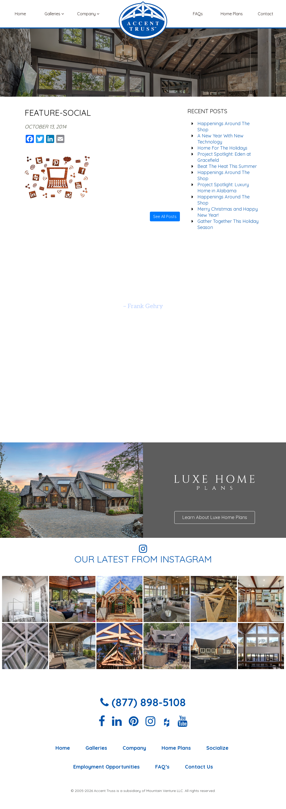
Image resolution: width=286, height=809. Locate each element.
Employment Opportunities (106, 767)
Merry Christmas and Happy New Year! (227, 212)
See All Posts (165, 216)
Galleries (54, 13)
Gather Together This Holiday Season (228, 224)
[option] (143, 293)
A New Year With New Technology (220, 139)
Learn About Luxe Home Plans (214, 517)
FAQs (198, 13)
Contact (265, 13)
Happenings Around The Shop (223, 127)
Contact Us (199, 767)
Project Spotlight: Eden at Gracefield (224, 157)
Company (88, 13)
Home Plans (232, 13)
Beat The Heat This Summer (227, 166)
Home (20, 13)
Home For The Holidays (222, 148)
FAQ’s (162, 767)
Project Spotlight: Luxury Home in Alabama (223, 188)
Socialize (217, 748)
